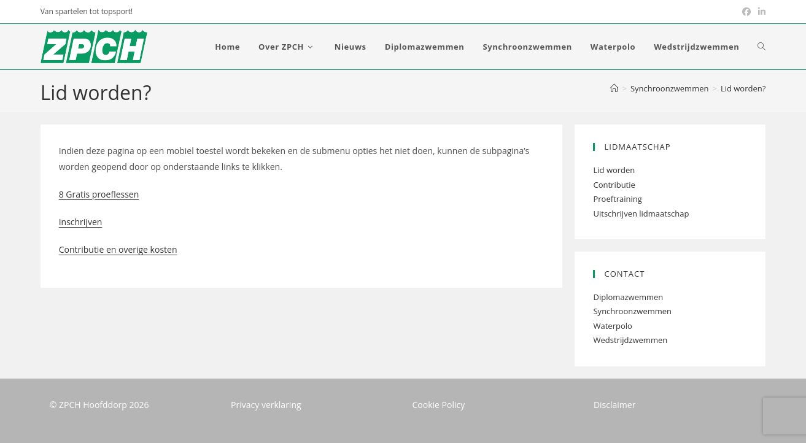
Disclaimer (614, 404)
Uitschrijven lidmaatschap (641, 213)
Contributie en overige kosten (118, 249)
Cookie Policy (439, 404)
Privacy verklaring (266, 404)
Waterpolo (612, 325)
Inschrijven (81, 222)
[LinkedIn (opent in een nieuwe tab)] (759, 12)
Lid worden (614, 169)
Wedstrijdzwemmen (630, 339)
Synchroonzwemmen (632, 311)
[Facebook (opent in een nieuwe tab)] (746, 12)
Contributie (614, 184)
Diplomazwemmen (628, 296)
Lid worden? (743, 88)
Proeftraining (617, 198)
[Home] (614, 88)
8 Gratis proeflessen (99, 194)
